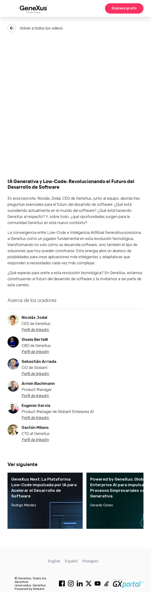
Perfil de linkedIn (35, 329)
